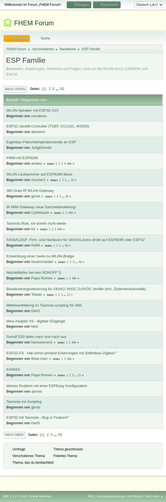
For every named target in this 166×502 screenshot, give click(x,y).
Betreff (12, 100)
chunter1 (38, 180)
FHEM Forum (34, 23)
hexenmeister (42, 262)
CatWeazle (40, 212)
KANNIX (13, 369)
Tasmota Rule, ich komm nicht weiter (36, 223)
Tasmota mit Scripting (24, 402)
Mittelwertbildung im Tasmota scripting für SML (44, 305)
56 (67, 196)
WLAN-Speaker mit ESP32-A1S (32, 110)
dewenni (38, 132)
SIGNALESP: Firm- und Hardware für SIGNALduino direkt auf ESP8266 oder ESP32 (75, 240)
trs (33, 229)
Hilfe (91, 496)
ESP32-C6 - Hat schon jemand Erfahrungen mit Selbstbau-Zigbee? (61, 353)
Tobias (36, 294)
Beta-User (39, 359)
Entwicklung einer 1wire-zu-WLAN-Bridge (40, 256)
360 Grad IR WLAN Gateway (30, 191)
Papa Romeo (42, 278)
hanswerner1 (42, 342)
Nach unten (15, 89)
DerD (35, 311)
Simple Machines (40, 496)
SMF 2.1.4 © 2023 (15, 496)
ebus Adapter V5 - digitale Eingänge (35, 321)
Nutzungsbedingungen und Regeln (119, 496)
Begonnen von (34, 100)
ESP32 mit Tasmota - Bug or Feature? (37, 417)
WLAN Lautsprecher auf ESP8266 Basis (39, 174)
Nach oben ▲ (154, 496)
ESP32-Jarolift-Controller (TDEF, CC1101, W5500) (47, 126)
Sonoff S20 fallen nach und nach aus (36, 337)
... (58, 89)
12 (68, 294)
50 (62, 89)
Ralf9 (35, 245)
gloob (35, 196)
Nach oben (14, 434)
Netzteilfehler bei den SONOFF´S (33, 272)
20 (72, 180)
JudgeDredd (41, 147)
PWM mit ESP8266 (22, 158)
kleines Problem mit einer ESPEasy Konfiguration (46, 386)
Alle (69, 163)
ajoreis (36, 391)
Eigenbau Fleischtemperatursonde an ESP (41, 142)
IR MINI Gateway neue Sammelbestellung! (41, 207)
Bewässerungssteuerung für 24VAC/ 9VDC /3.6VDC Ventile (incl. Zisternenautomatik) (76, 289)
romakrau (39, 116)
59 (66, 245)
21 (79, 375)
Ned (34, 326)
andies (36, 163)
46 (80, 261)
